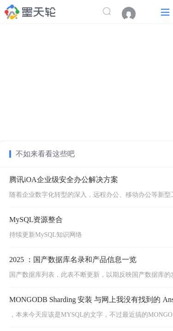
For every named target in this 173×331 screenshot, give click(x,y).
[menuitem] (133, 14)
